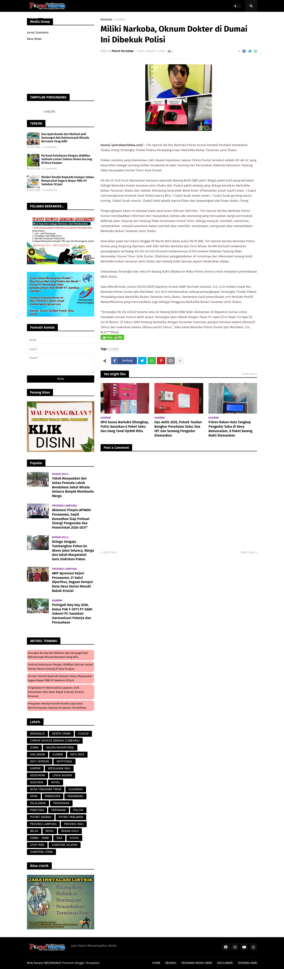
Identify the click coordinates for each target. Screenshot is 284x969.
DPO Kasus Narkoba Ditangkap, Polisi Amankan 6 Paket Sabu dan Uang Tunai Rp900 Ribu (125, 426)
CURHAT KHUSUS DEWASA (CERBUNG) (55, 740)
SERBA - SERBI (39, 838)
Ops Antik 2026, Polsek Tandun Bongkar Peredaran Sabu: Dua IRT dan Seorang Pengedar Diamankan (178, 428)
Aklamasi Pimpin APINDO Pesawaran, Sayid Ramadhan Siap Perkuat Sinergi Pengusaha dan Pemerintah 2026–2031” (71, 519)
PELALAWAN (38, 803)
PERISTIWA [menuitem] (137, 18)
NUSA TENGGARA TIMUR (45, 789)
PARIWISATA (52, 796)
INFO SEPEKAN (39, 761)
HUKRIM (113, 349)
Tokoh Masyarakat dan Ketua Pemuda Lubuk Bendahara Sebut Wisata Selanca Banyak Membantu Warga (73, 487)
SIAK (59, 838)
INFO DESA (77, 754)
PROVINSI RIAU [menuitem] (72, 18)
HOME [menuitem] (33, 18)
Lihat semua (249, 373)
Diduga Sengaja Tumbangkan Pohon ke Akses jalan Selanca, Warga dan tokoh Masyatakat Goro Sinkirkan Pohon (73, 550)
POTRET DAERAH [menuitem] (188, 18)
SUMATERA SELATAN (64, 845)
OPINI (34, 796)
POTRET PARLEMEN (71, 817)
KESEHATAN (37, 775)
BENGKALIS (37, 733)
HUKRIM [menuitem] (119, 18)
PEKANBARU (75, 796)
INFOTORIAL (64, 761)
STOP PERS (37, 845)
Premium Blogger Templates (81, 963)
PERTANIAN (58, 810)
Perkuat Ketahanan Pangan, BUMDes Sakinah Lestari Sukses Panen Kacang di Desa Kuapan (66, 159)
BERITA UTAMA (61, 733)
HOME (156, 963)
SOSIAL (74, 838)
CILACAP (83, 733)
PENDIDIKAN (61, 803)
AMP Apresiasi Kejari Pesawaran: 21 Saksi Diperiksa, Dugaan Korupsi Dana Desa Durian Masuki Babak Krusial (72, 582)
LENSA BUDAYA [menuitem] (160, 18)
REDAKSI (170, 963)
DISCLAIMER (225, 963)
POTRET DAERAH (40, 817)
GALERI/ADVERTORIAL (60, 747)
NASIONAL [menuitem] (50, 18)
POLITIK (78, 810)
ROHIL (50, 831)
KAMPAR (35, 768)
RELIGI (34, 831)
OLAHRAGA (76, 789)
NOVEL (55, 782)
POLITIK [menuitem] (210, 18)
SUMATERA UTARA (41, 852)
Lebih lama (247, 552)
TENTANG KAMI (247, 963)
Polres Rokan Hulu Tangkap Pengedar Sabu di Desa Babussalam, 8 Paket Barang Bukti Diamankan (230, 428)
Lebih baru (110, 552)
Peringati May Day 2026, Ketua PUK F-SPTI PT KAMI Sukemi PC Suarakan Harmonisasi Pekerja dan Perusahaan (72, 613)
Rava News (34, 39)
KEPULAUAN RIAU (59, 768)
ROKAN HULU (70, 831)
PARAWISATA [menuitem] (100, 18)
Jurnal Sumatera (38, 32)
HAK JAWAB (37, 754)
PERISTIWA (37, 810)
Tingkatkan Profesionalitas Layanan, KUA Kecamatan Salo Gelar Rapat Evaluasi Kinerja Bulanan (56, 692)
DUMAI (34, 747)
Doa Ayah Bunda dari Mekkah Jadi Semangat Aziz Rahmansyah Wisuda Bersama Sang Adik (65, 137)
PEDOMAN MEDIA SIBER (196, 963)
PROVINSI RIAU (74, 824)
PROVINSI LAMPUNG (43, 824)
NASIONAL (37, 782)
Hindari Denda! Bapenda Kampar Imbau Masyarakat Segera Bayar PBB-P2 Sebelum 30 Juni (67, 180)
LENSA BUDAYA (62, 775)
